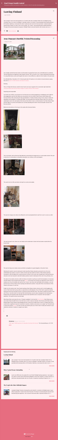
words (14, 337)
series (26, 312)
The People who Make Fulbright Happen (15, 417)
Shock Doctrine (40, 331)
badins (32, 436)
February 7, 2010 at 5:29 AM (20, 353)
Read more (51, 398)
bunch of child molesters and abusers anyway (19, 112)
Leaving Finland (13, 11)
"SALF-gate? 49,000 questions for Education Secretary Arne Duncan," (24, 355)
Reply (10, 357)
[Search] (56, 4)
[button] (53, 11)
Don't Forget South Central (14, 3)
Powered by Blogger (29, 434)
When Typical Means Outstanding (13, 402)
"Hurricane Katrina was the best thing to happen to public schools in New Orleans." (21, 120)
